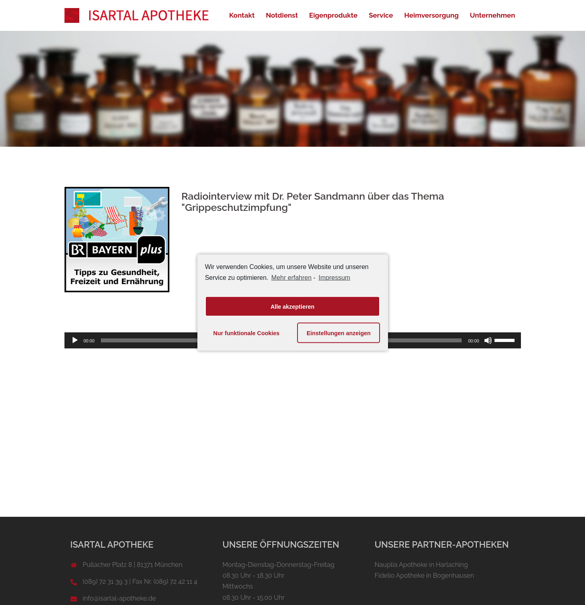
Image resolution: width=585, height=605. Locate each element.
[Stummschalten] (488, 340)
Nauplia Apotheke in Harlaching (421, 565)
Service (381, 15)
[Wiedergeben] (75, 340)
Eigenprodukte (333, 15)
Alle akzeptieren (293, 306)
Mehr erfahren (291, 277)
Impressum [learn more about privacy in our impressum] (334, 277)
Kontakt (242, 15)
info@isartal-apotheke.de (119, 598)
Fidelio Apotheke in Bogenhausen (424, 575)
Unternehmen (492, 15)
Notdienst (282, 15)
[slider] (506, 339)
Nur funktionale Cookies (246, 333)
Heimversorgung (431, 15)
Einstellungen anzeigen (339, 333)
